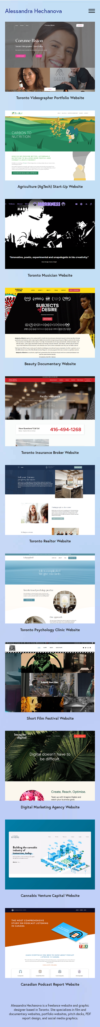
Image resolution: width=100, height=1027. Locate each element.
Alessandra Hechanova (33, 11)
